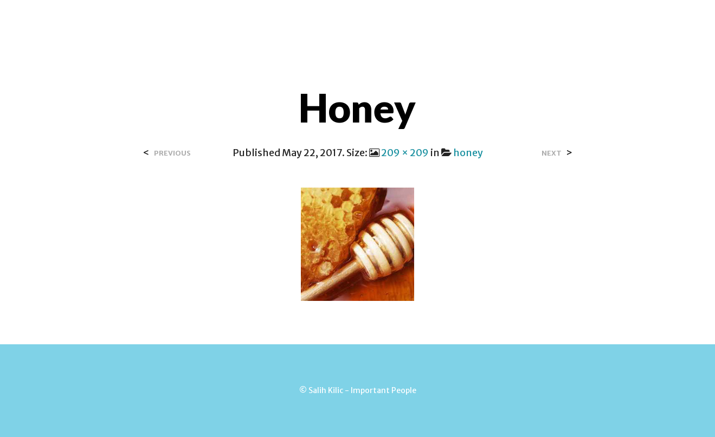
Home (200, 21)
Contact (315, 21)
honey (468, 152)
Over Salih (254, 21)
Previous (172, 153)
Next (552, 153)
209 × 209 (405, 152)
